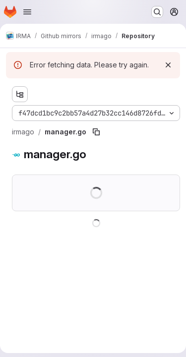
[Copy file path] (96, 132)
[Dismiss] (168, 65)
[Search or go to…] (157, 12)
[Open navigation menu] (27, 12)
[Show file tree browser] (20, 94)
